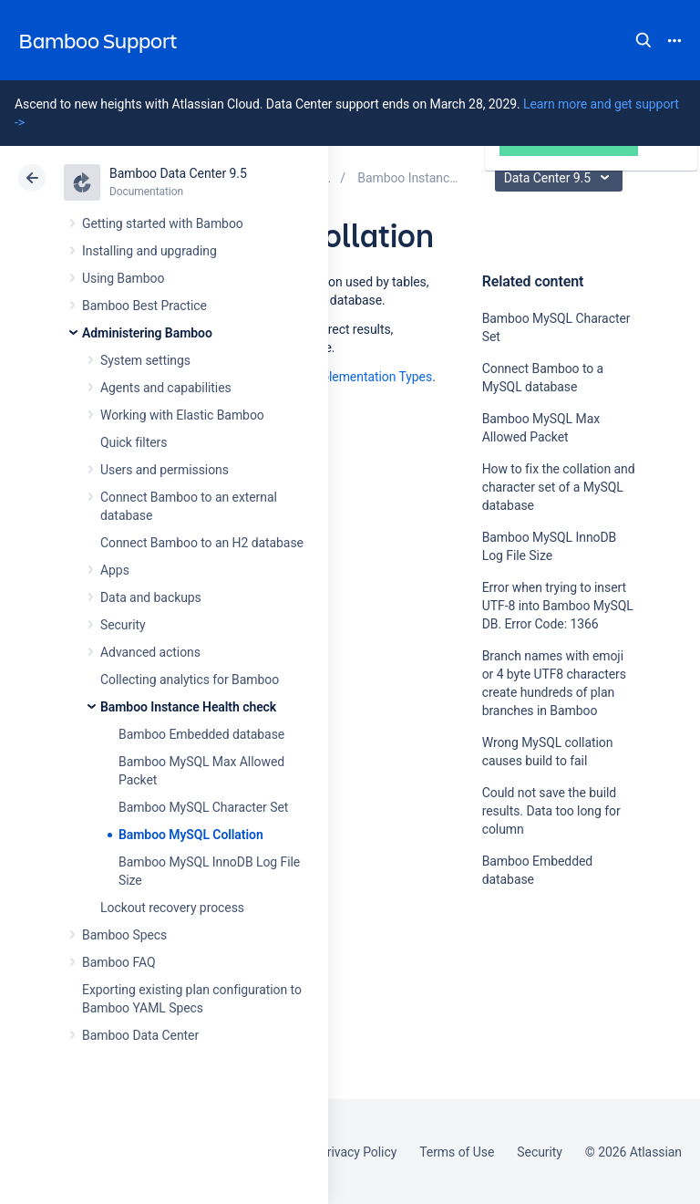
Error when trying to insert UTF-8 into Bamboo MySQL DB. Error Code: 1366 (557, 605)
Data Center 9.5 (561, 178)
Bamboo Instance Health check (188, 707)
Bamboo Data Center (140, 1035)
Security (123, 625)
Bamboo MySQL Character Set (203, 807)
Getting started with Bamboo (162, 223)
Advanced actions (150, 652)
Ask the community (546, 1058)
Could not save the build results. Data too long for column (551, 810)
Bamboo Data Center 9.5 (178, 173)
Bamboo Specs (124, 935)
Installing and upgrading (149, 251)
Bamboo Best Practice (144, 305)
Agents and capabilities (166, 387)
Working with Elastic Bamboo (182, 415)
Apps (114, 570)
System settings (145, 360)
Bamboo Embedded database (201, 734)
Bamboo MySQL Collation (190, 834)
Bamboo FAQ (118, 962)
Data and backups (150, 597)
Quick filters (133, 442)
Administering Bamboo (147, 333)
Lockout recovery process (172, 907)
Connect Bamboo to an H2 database (202, 542)
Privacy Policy (357, 1152)
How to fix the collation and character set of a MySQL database (558, 487)
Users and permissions (164, 469)
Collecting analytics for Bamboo (189, 679)
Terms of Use (456, 1152)
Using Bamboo (123, 278)
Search (643, 40)
